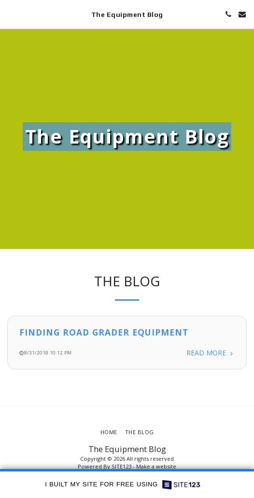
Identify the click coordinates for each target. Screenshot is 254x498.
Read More (210, 353)
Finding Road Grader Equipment (103, 332)
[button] (10, 14)
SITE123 (121, 466)
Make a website (156, 466)
